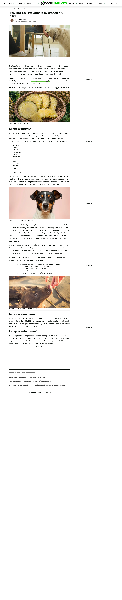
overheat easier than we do (51, 253)
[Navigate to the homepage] (54, 3)
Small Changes (18, 9)
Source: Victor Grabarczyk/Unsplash (21, 220)
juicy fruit (52, 78)
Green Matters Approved (87, 3)
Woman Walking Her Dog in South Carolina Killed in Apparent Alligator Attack (37, 385)
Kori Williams (21, 19)
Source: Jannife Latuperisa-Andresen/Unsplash (23, 309)
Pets (25, 9)
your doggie (38, 66)
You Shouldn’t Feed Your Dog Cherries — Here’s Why (27, 377)
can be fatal (56, 74)
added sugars (23, 324)
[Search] (107, 3)
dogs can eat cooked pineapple (37, 336)
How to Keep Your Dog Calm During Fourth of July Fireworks (30, 381)
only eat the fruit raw (17, 139)
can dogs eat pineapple (40, 81)
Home (11, 9)
